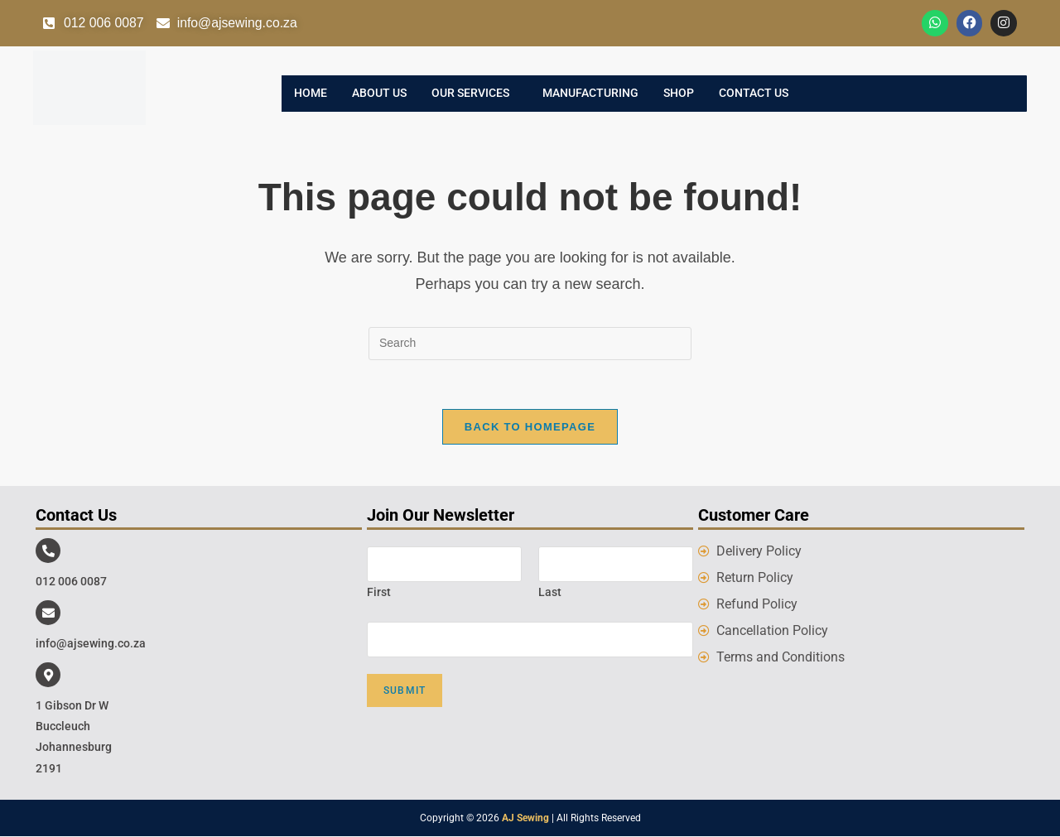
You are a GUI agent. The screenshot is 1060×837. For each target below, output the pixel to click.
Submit (404, 691)
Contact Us (753, 93)
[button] (474, 93)
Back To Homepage (530, 427)
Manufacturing (590, 93)
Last (549, 592)
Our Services (470, 93)
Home (310, 93)
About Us (379, 93)
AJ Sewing (525, 819)
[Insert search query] (530, 343)
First (379, 592)
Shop (678, 93)
